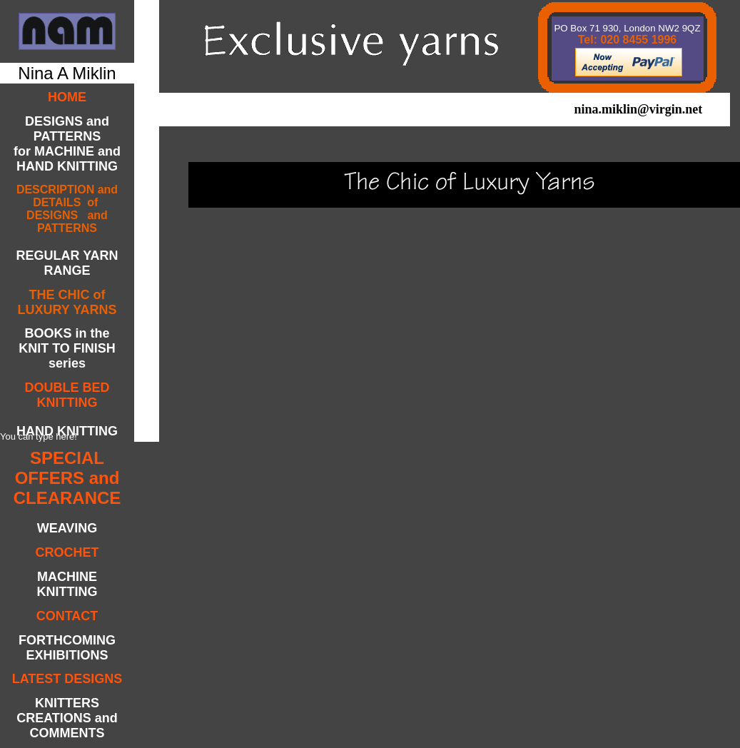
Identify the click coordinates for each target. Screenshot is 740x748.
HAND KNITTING (67, 431)
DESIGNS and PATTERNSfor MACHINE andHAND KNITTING (67, 143)
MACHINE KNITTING (67, 584)
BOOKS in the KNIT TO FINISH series (67, 348)
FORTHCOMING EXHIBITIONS (67, 647)
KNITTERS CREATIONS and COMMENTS (67, 718)
